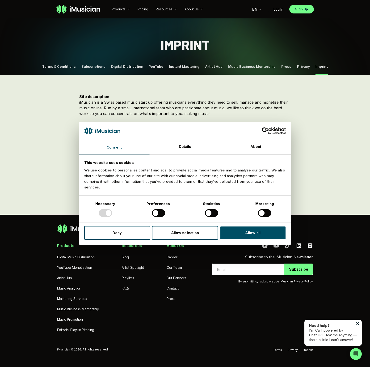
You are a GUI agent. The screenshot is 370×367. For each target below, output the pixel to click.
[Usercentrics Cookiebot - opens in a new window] (265, 130)
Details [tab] (185, 146)
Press (286, 66)
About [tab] (255, 146)
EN (257, 9)
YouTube (156, 66)
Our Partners (176, 278)
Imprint (308, 350)
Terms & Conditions (59, 66)
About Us (194, 9)
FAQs (126, 288)
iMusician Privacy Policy (296, 281)
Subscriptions (93, 66)
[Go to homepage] (78, 9)
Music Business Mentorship (252, 66)
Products (121, 9)
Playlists (128, 278)
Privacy (303, 66)
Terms (277, 350)
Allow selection (185, 232)
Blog (125, 257)
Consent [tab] (114, 147)
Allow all (253, 232)
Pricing (143, 9)
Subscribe (298, 269)
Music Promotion (70, 319)
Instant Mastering (184, 66)
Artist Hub (214, 66)
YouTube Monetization (74, 267)
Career (172, 257)
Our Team (174, 267)
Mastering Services (72, 299)
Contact (173, 288)
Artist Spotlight (133, 267)
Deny (117, 232)
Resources (166, 9)
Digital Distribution (127, 66)
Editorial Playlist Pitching (75, 330)
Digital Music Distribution (76, 257)
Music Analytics (69, 288)
